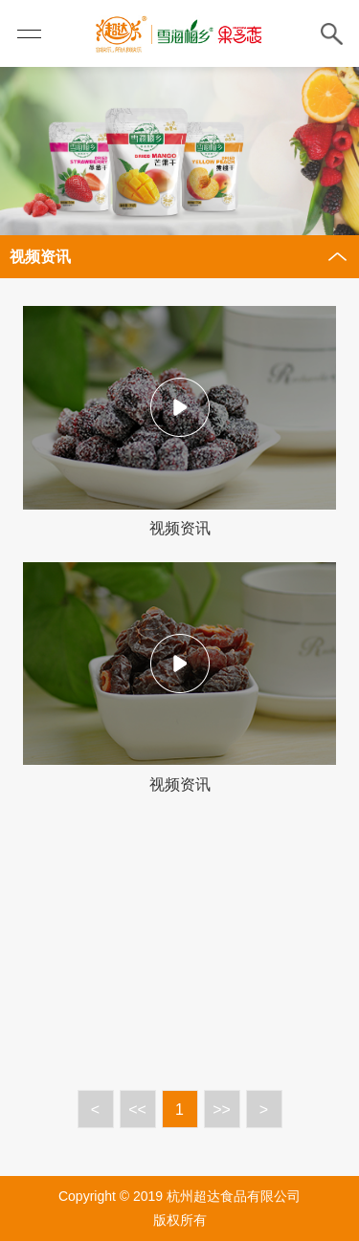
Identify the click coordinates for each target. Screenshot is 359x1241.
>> (222, 1109)
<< (137, 1109)
